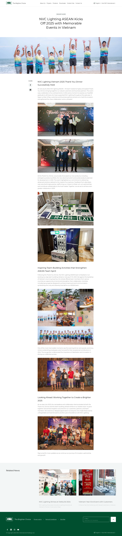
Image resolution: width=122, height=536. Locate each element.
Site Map (62, 519)
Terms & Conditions (51, 519)
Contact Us (79, 3)
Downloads (62, 3)
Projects (49, 3)
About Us (42, 3)
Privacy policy (38, 519)
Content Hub (70, 3)
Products (55, 3)
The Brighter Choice (19, 3)
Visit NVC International (109, 3)
